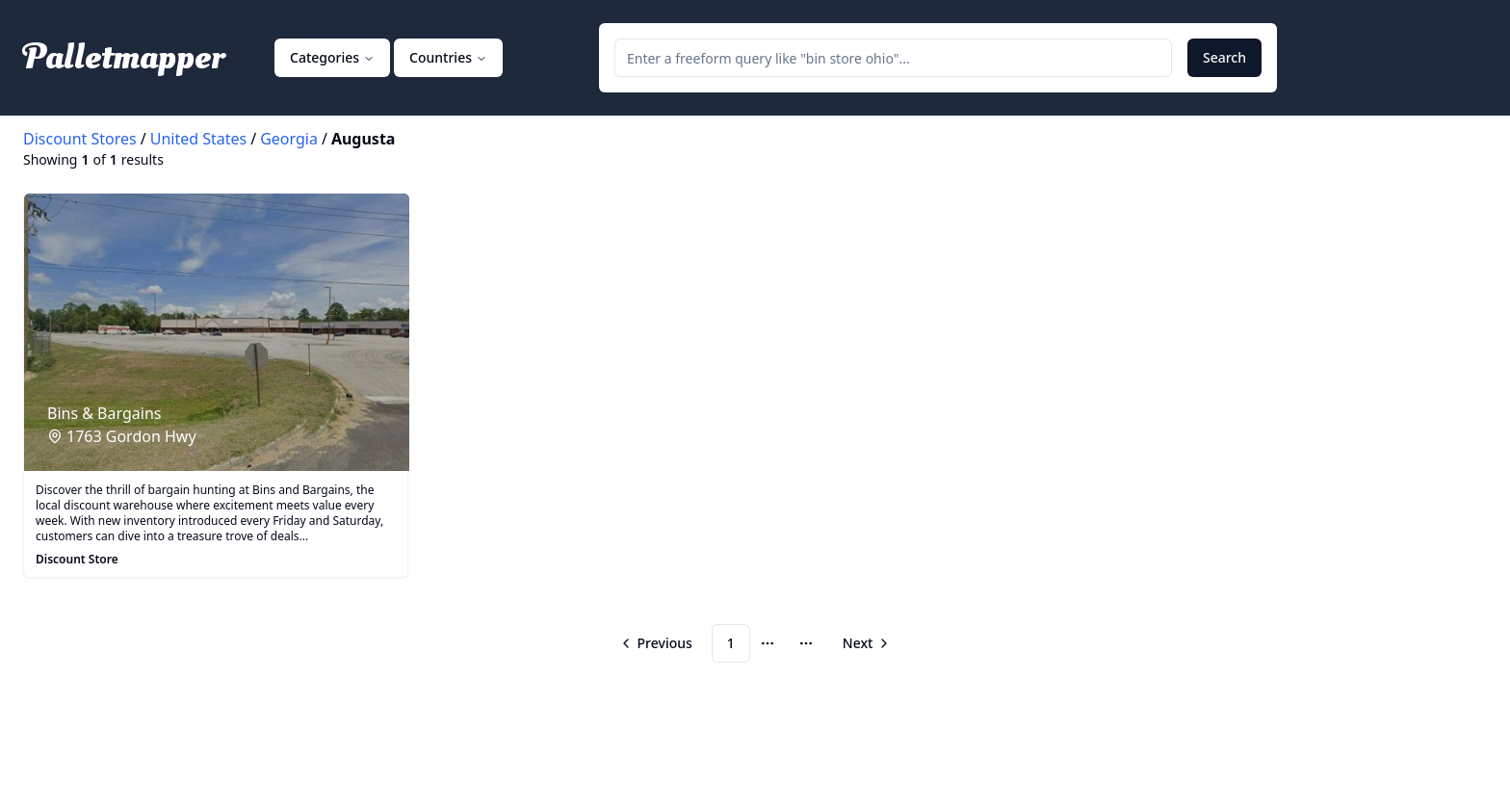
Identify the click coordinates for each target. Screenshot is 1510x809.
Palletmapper (123, 58)
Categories (332, 57)
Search (1224, 57)
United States (198, 138)
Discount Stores (80, 138)
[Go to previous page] (658, 643)
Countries (448, 57)
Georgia (289, 138)
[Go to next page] (864, 643)
